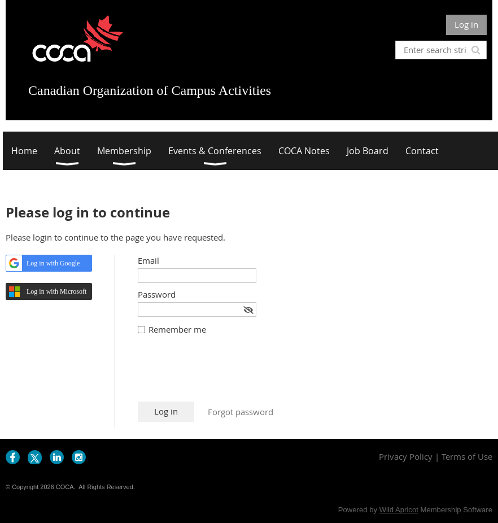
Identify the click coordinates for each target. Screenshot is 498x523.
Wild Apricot (398, 509)
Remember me (177, 329)
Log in (466, 24)
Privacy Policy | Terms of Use (435, 456)
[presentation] (223, 374)
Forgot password (240, 411)
